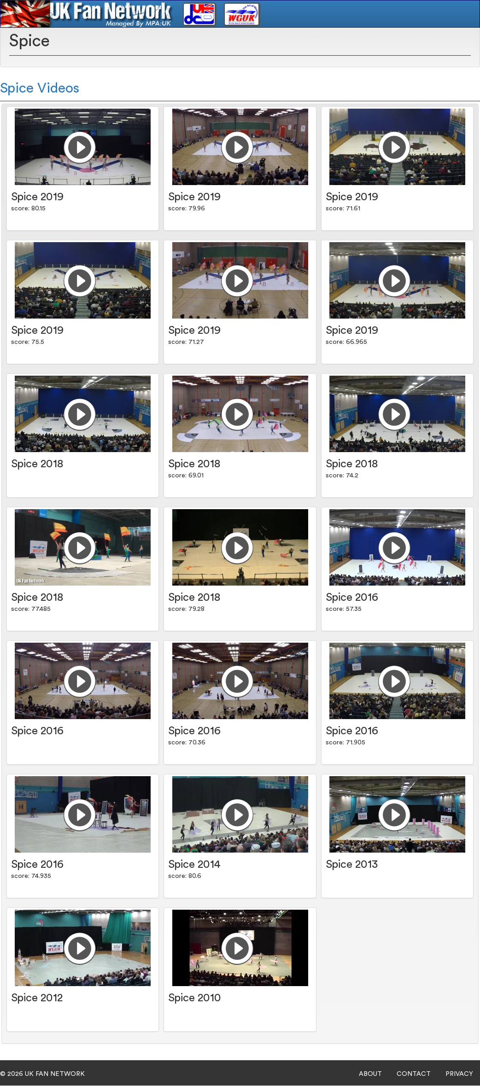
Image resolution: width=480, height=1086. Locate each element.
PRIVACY (459, 1074)
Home (260, 39)
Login (407, 39)
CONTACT (414, 1074)
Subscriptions (448, 39)
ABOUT (370, 1074)
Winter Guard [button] (362, 39)
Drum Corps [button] (304, 39)
